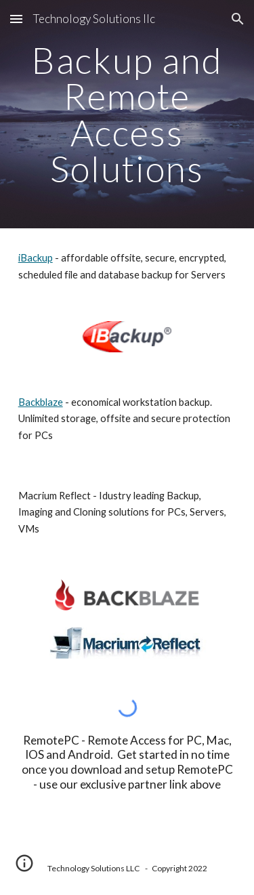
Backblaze (40, 402)
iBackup (35, 258)
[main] (127, 114)
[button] (16, 18)
